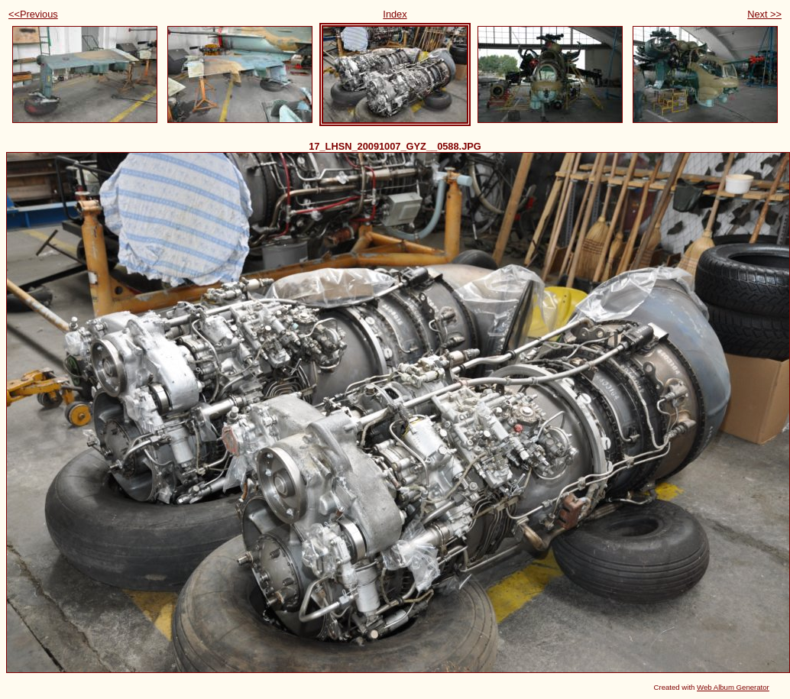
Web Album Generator (733, 687)
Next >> (764, 14)
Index (394, 14)
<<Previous (33, 14)
